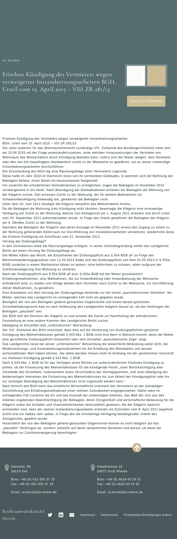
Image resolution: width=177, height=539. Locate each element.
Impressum (87, 514)
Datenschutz (109, 514)
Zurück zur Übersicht (146, 101)
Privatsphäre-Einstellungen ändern (148, 514)
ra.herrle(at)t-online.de (39, 492)
